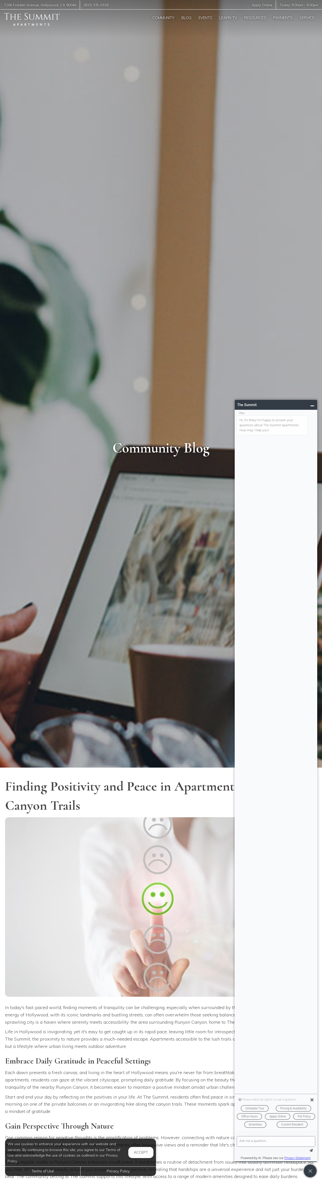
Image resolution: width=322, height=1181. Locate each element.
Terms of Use (42, 1171)
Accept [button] (141, 1152)
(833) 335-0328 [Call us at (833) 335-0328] (96, 5)
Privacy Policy (118, 1171)
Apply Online (262, 5)
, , (40, 5)
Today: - (299, 5)
